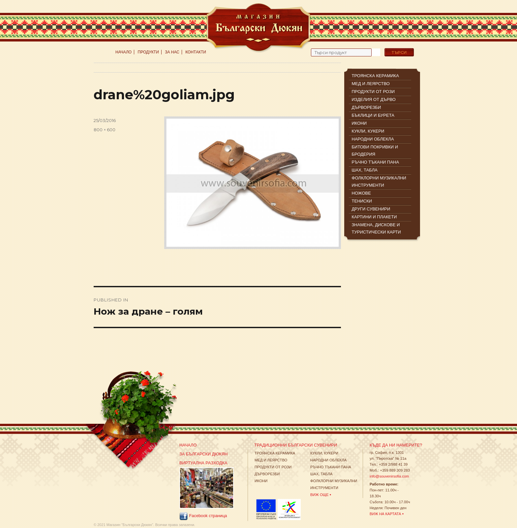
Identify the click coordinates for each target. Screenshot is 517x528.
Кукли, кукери (324, 453)
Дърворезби (267, 474)
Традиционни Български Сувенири (295, 445)
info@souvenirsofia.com (389, 476)
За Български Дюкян (203, 453)
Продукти (148, 52)
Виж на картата (385, 514)
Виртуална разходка (203, 462)
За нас (172, 52)
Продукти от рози (273, 467)
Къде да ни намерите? (396, 445)
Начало (123, 52)
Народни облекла (328, 460)
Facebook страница (203, 516)
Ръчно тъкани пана (330, 467)
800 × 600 (104, 129)
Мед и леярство (271, 460)
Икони (261, 481)
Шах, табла (321, 474)
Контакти (195, 52)
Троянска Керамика (275, 453)
